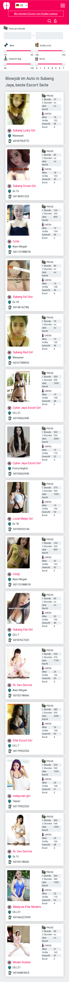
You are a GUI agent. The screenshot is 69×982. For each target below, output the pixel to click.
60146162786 (21, 307)
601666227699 (22, 917)
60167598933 (21, 362)
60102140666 (21, 695)
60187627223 (21, 640)
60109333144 (21, 529)
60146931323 (21, 196)
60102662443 (21, 418)
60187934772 (21, 141)
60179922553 (21, 751)
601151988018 (22, 251)
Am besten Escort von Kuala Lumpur (36, 13)
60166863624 (21, 972)
